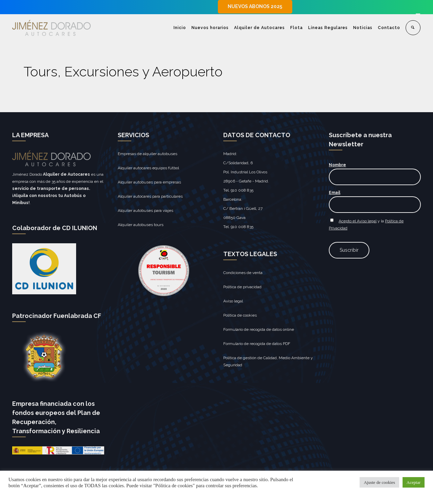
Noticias (363, 27)
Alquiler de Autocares (259, 27)
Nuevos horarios (210, 27)
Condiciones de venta (243, 272)
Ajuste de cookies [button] (379, 482)
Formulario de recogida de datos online (258, 329)
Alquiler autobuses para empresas (149, 182)
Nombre (337, 165)
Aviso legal (233, 301)
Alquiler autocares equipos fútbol (148, 168)
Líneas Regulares (328, 27)
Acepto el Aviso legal (358, 221)
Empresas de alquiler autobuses (147, 153)
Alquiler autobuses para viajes (145, 210)
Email (334, 192)
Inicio (180, 27)
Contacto (389, 27)
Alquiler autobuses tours (140, 224)
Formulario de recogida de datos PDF (256, 343)
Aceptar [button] (413, 482)
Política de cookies (240, 315)
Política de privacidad (242, 287)
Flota (297, 27)
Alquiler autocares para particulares (150, 196)
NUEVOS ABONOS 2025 (255, 6)
